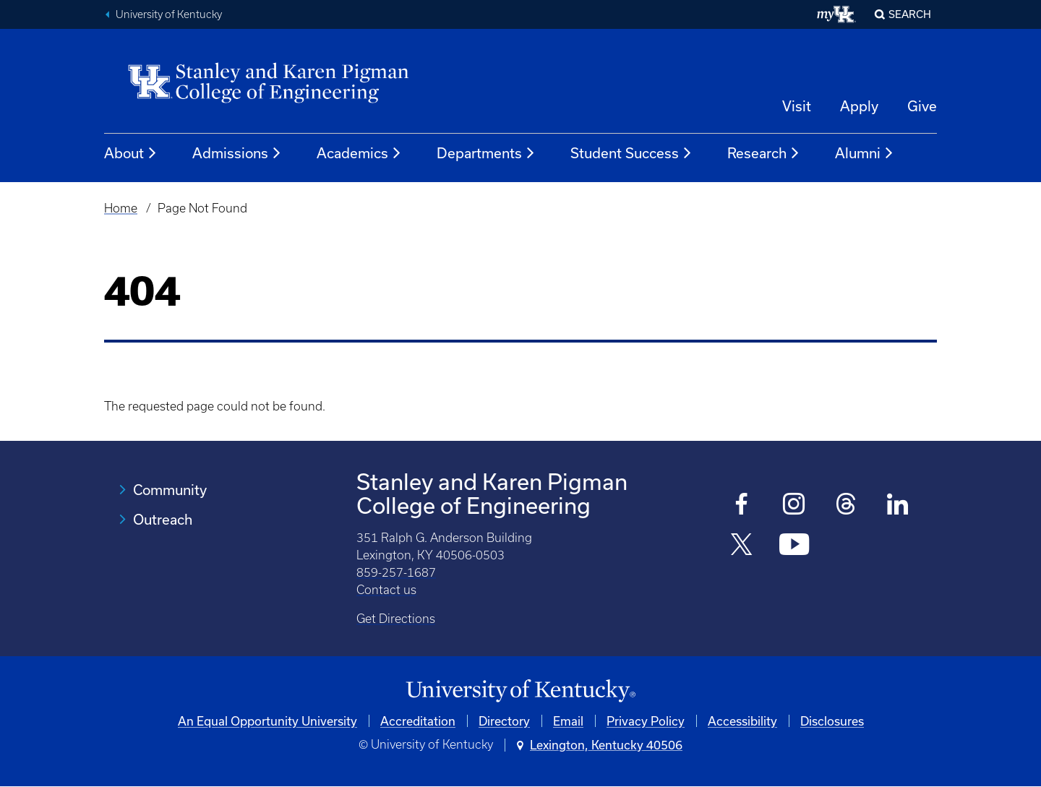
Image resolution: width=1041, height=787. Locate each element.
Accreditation (417, 721)
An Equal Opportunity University (267, 721)
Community (170, 489)
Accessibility (742, 721)
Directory (504, 721)
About (131, 153)
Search (909, 14)
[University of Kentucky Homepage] (520, 691)
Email (568, 721)
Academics (359, 153)
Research (763, 153)
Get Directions (395, 618)
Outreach (162, 519)
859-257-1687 (396, 572)
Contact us (386, 589)
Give (922, 106)
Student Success (631, 153)
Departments (486, 153)
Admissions (237, 153)
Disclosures (832, 721)
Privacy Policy (646, 721)
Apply (859, 106)
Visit (796, 106)
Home (120, 208)
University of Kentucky (169, 14)
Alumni (864, 153)
